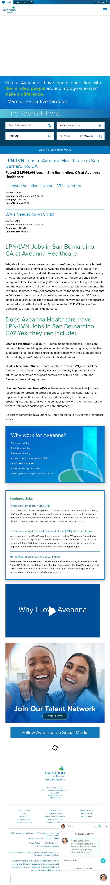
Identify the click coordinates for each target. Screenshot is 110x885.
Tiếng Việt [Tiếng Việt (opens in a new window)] (53, 852)
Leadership (23, 816)
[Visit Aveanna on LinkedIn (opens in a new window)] (102, 2)
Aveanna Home (23, 810)
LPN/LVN (13, 136)
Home (9, 2)
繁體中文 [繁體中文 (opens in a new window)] (44, 852)
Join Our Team (86, 816)
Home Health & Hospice (55, 816)
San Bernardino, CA (70, 125)
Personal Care (86, 813)
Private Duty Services (55, 813)
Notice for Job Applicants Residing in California (55, 846)
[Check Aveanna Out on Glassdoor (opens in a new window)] (106, 2)
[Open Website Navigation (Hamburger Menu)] (103, 9)
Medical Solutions (55, 819)
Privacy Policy (34, 843)
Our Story (23, 813)
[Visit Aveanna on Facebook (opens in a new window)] (95, 2)
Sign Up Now (55, 716)
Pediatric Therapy (86, 810)
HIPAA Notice (49, 843)
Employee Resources (23, 822)
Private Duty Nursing (55, 822)
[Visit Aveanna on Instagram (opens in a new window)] (98, 2)
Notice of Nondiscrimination (20, 852)
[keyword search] (29, 125)
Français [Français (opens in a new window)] (47, 855)
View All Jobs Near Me (53, 150)
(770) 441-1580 (55, 798)
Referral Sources (54, 810)
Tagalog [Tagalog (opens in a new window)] (55, 855)
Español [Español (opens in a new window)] (36, 852)
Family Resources (24, 819)
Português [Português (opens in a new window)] (38, 855)
